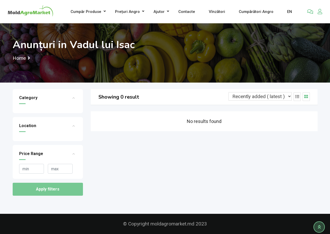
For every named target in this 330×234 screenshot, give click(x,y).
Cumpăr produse (86, 11)
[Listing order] (260, 96)
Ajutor (159, 11)
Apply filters (47, 189)
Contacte (186, 11)
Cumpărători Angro (256, 11)
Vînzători (217, 11)
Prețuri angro (127, 11)
